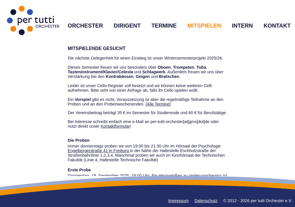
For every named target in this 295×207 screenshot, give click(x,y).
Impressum (178, 200)
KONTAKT (277, 25)
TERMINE (164, 25)
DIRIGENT (127, 25)
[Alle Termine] (158, 104)
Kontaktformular (115, 126)
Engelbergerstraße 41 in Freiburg (99, 150)
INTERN (242, 25)
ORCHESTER (85, 25)
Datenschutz (206, 200)
